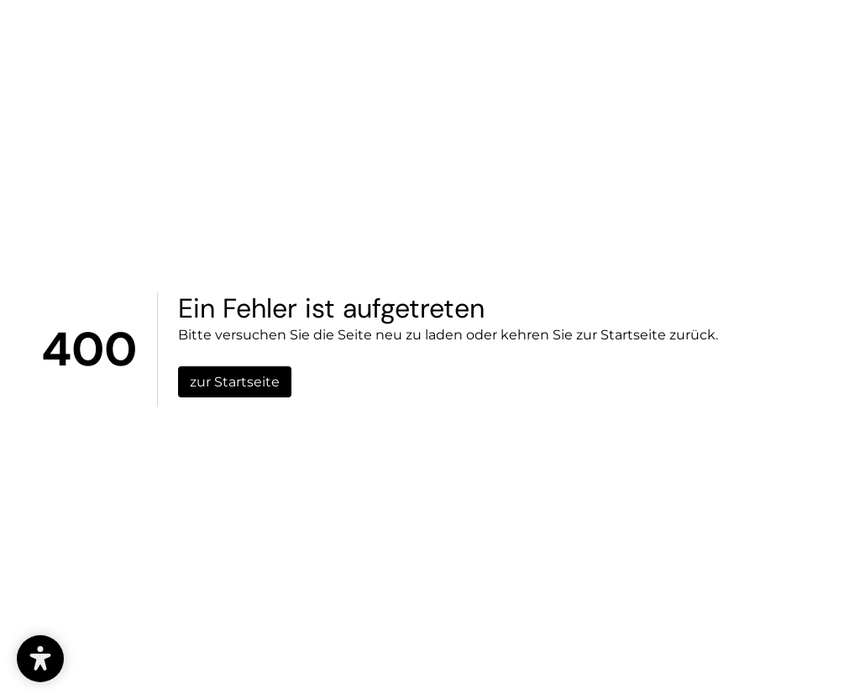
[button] (40, 658)
